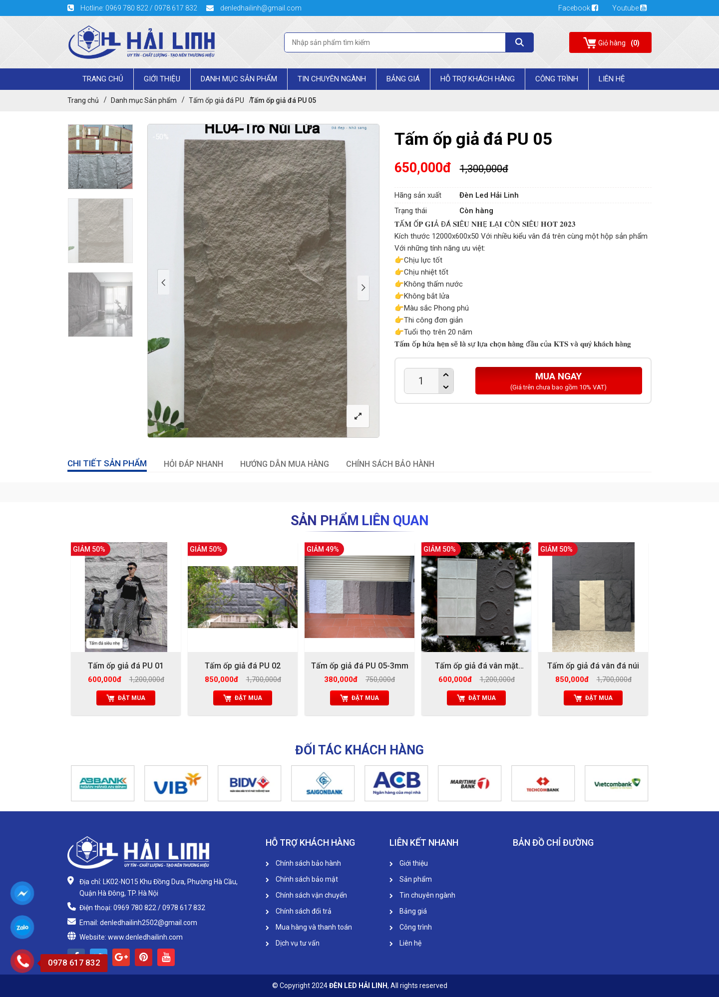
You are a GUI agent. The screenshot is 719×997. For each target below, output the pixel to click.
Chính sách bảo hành (303, 863)
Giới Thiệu (162, 78)
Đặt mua (125, 698)
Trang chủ (102, 78)
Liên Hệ (612, 78)
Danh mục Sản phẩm (239, 78)
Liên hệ (405, 943)
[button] (72, 783)
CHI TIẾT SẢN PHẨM (107, 463)
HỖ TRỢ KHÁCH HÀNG (477, 78)
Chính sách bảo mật (302, 879)
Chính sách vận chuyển (306, 895)
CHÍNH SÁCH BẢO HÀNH (390, 464)
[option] (100, 157)
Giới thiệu (408, 863)
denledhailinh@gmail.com (254, 8)
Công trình (556, 78)
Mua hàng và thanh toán (309, 927)
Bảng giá (403, 78)
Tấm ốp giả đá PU (216, 100)
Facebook (581, 8)
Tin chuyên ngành (332, 78)
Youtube (629, 8)
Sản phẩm (410, 879)
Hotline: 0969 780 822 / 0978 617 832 (133, 8)
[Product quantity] (421, 380)
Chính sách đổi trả (299, 911)
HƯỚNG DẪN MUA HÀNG (284, 464)
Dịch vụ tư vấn (293, 943)
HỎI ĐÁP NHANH (193, 464)
